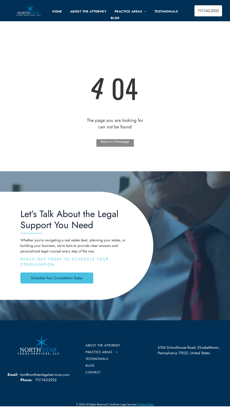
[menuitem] (57, 11)
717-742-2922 (46, 380)
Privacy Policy (146, 404)
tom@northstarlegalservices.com (44, 374)
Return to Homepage (115, 141)
